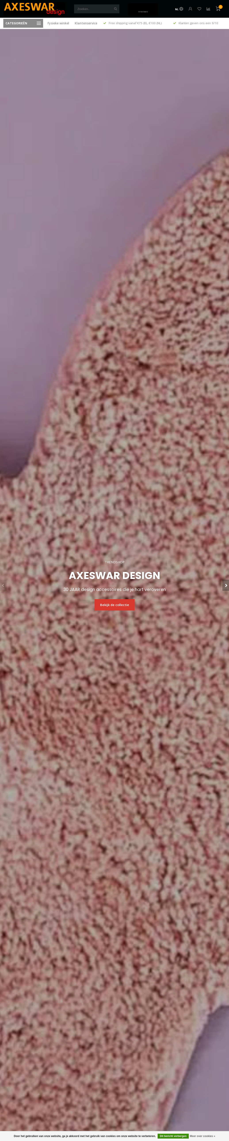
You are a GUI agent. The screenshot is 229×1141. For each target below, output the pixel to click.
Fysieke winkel (58, 23)
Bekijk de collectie (114, 605)
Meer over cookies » (202, 1136)
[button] (3, 585)
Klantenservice (86, 23)
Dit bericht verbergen (173, 1136)
